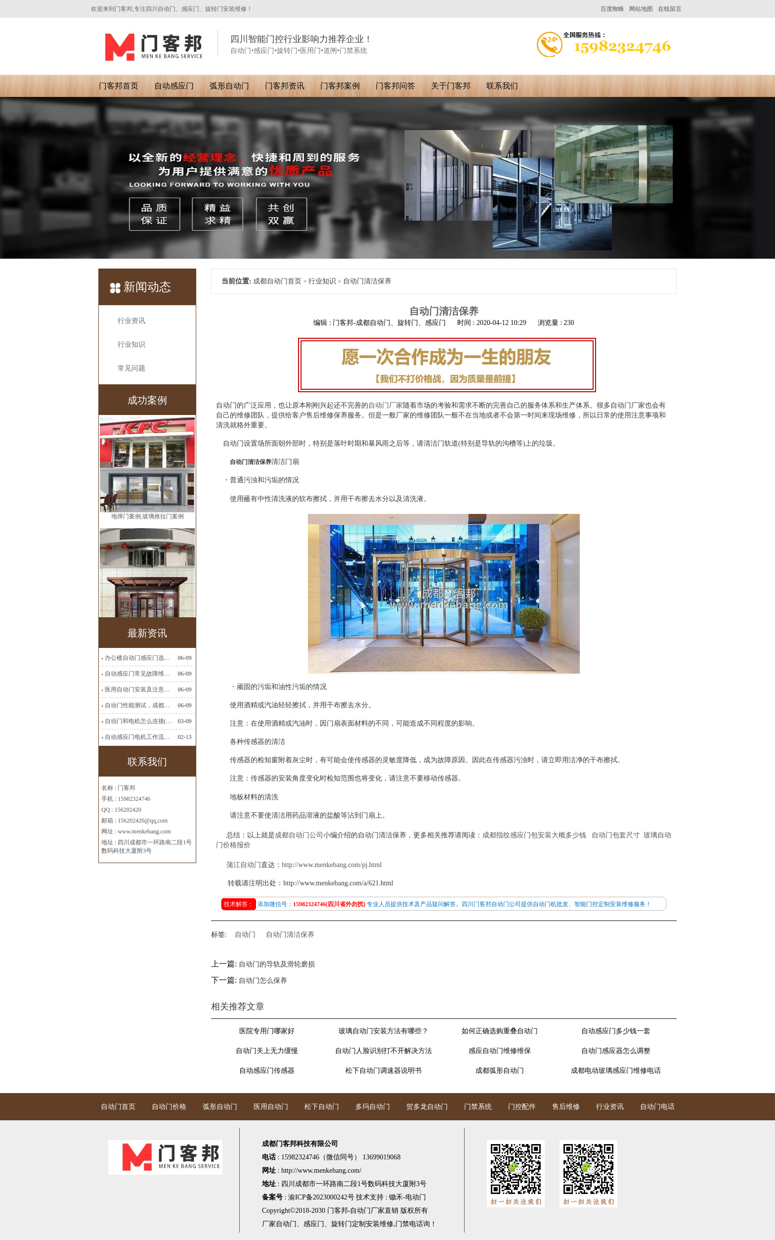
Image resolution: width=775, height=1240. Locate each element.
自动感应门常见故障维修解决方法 (138, 673)
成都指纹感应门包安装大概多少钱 (534, 835)
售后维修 (566, 1106)
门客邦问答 (395, 86)
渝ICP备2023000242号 (321, 1197)
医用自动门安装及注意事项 (138, 689)
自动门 (245, 934)
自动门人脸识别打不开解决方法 (383, 1051)
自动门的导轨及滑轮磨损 (277, 964)
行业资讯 (131, 320)
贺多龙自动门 (427, 1106)
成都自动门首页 (277, 281)
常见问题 (131, 368)
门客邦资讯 (284, 86)
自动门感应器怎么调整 (615, 1051)
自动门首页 (118, 1106)
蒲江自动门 (243, 865)
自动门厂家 (385, 405)
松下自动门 (321, 1106)
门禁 (402, 1224)
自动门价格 (169, 1106)
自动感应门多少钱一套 (615, 1031)
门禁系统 (478, 1106)
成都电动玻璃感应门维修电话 (616, 1070)
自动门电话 (657, 1106)
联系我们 (502, 86)
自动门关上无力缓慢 (267, 1051)
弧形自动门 (229, 86)
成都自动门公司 (299, 835)
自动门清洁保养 (290, 934)
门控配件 (522, 1106)
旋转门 (341, 1224)
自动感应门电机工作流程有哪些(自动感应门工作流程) (138, 737)
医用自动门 (271, 1106)
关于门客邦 (451, 86)
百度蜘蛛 (612, 8)
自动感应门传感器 (267, 1070)
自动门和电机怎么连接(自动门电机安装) (138, 721)
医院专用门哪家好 (267, 1031)
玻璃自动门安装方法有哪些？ (384, 1031)
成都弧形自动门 (499, 1070)
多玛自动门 (372, 1106)
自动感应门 (174, 86)
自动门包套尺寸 (616, 835)
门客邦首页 (118, 86)
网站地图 (641, 8)
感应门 (313, 1224)
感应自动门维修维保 (500, 1051)
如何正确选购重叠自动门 (500, 1031)
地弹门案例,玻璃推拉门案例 (147, 516)
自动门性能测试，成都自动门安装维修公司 (138, 705)
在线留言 (670, 8)
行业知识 (131, 344)
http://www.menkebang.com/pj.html (332, 865)
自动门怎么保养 (263, 980)
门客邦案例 (340, 86)
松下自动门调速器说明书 (383, 1070)
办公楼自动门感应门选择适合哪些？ (138, 657)
